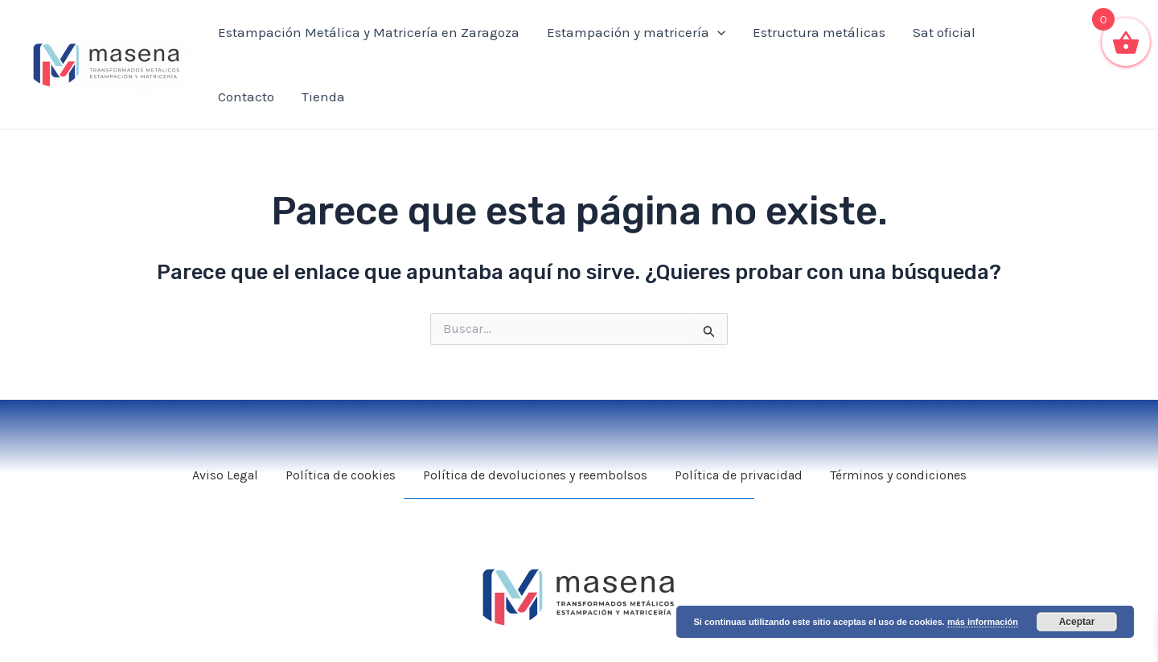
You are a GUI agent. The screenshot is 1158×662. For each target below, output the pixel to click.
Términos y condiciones (898, 475)
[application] (717, 32)
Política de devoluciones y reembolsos (535, 475)
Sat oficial (944, 32)
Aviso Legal (225, 475)
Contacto (246, 96)
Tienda (323, 96)
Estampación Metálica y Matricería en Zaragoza (368, 32)
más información (982, 622)
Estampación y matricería (636, 32)
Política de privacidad (739, 475)
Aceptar (1077, 621)
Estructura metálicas (819, 32)
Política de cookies (340, 475)
